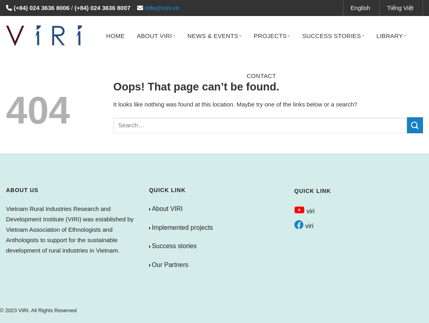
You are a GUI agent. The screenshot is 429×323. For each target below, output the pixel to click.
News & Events (215, 35)
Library (391, 35)
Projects (272, 35)
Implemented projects (182, 227)
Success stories (174, 246)
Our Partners (170, 264)
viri (304, 211)
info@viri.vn (162, 7)
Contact (261, 75)
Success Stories (333, 35)
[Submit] (415, 125)
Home (115, 35)
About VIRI (156, 35)
